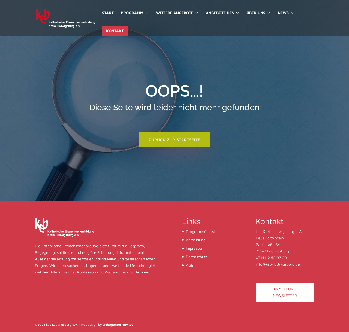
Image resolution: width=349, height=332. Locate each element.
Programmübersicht (203, 231)
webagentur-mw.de (118, 324)
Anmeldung (196, 239)
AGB (190, 265)
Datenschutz (196, 256)
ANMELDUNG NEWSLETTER (285, 292)
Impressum (195, 248)
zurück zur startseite (174, 139)
